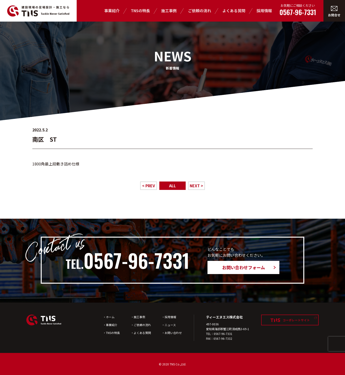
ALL (172, 185)
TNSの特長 (140, 10)
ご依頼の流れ (199, 10)
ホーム (110, 317)
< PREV (148, 185)
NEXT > (196, 185)
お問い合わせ (173, 333)
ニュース (170, 325)
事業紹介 (112, 10)
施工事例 (169, 10)
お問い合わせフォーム (243, 267)
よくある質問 (233, 10)
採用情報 (264, 10)
